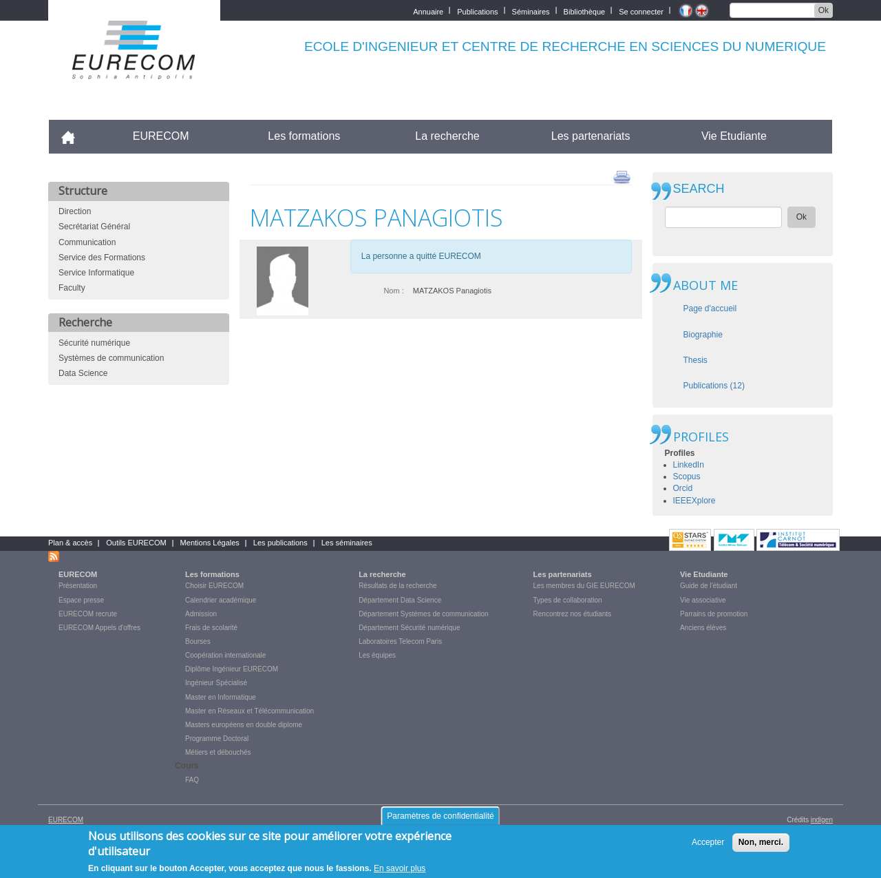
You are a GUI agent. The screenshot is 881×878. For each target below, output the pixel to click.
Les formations (304, 136)
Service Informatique (96, 273)
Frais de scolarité (211, 627)
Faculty (72, 288)
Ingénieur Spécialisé (216, 683)
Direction (75, 211)
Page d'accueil (710, 308)
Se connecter (641, 11)
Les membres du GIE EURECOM (584, 585)
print (622, 176)
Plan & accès (70, 543)
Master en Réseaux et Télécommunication (249, 711)
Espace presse (81, 600)
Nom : (393, 290)
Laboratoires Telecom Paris (400, 641)
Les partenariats (590, 136)
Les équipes (377, 655)
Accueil (74, 136)
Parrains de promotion (713, 614)
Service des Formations (102, 257)
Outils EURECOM (136, 543)
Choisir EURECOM (214, 585)
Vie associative (703, 600)
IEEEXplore (694, 500)
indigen (822, 820)
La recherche (447, 136)
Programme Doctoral (216, 738)
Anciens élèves (703, 627)
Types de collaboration (567, 600)
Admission (201, 614)
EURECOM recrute (88, 614)
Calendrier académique (220, 600)
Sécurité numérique (94, 343)
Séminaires (531, 11)
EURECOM (161, 136)
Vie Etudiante (734, 136)
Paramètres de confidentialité (440, 817)
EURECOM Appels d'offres (99, 627)
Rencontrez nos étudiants (572, 614)
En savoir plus (399, 870)
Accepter (708, 843)
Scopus (687, 476)
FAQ (192, 780)
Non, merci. (761, 843)
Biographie (703, 334)
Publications (477, 11)
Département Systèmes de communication (423, 614)
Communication (87, 242)
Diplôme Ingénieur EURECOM (231, 669)
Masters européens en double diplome (243, 725)
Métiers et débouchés (218, 752)
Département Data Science (400, 600)
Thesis (695, 360)
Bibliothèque (585, 11)
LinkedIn (688, 465)
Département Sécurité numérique (409, 627)
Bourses (198, 641)
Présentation (78, 585)
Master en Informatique (220, 697)
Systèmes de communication (111, 358)
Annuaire (428, 11)
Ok (823, 10)
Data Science (83, 373)
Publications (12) (714, 385)
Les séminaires (346, 543)
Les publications (280, 543)
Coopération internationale (225, 655)
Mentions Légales (210, 543)
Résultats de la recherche (397, 585)
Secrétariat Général (94, 226)
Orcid (683, 488)
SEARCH (699, 189)
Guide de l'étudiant (708, 585)
